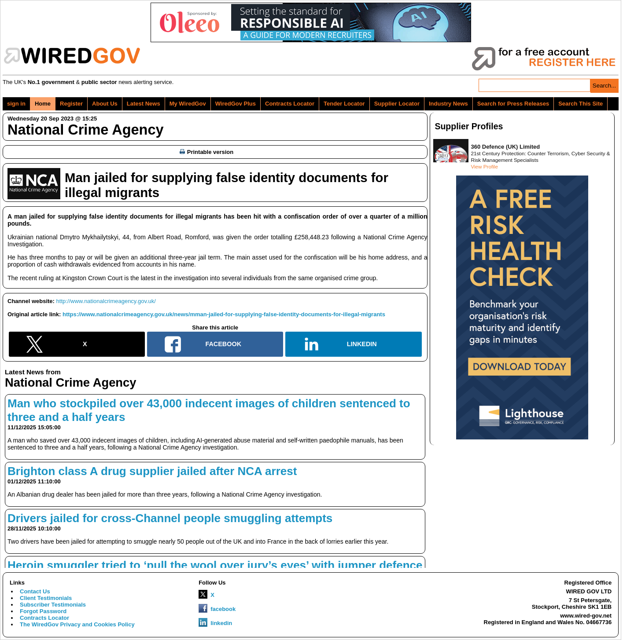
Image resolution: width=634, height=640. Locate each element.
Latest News (143, 103)
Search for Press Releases (513, 103)
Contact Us (35, 591)
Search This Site (580, 103)
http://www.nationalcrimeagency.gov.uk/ (106, 301)
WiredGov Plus (235, 103)
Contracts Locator (289, 103)
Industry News (448, 103)
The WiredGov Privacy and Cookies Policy (77, 624)
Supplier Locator (397, 103)
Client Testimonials (46, 598)
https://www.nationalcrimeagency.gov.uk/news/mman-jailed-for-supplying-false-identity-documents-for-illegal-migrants (224, 314)
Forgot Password (43, 611)
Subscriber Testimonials (53, 604)
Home (43, 103)
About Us (105, 103)
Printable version (206, 152)
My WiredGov (188, 103)
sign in (16, 103)
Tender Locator (344, 103)
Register (71, 103)
